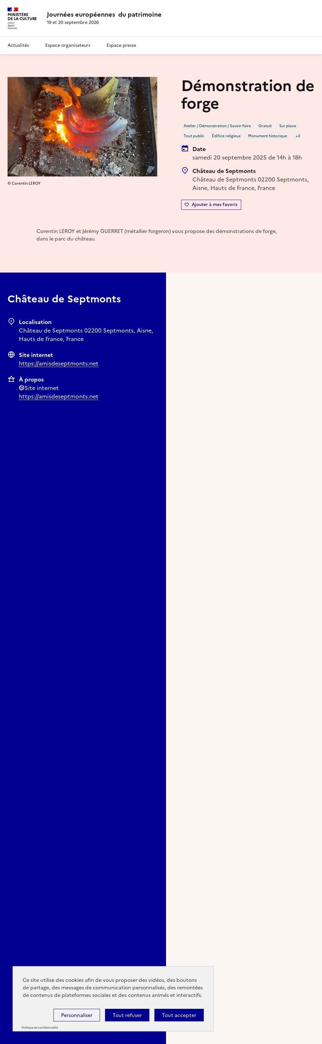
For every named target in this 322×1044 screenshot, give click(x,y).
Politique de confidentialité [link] (40, 1027)
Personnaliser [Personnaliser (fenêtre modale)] (76, 1015)
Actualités (18, 45)
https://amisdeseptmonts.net (58, 363)
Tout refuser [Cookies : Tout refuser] (127, 1015)
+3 (298, 136)
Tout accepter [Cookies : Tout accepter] (179, 1015)
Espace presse (121, 45)
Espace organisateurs (67, 45)
